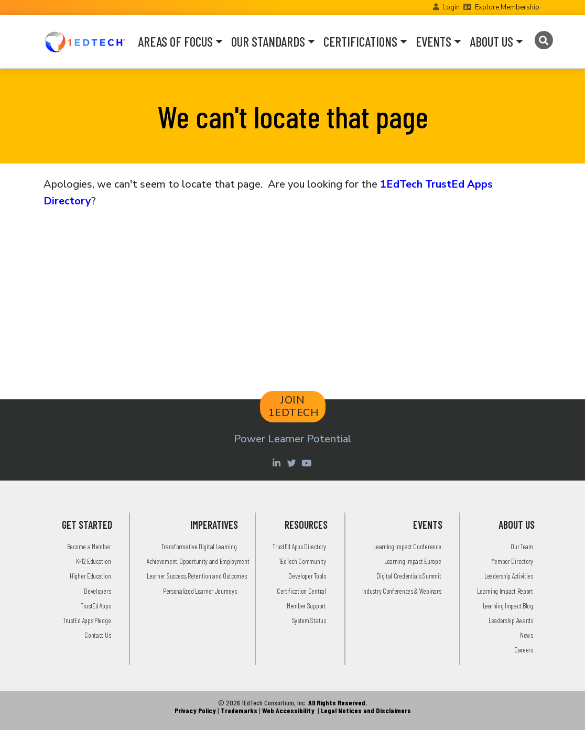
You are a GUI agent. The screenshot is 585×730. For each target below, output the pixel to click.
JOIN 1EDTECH (293, 406)
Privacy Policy (195, 710)
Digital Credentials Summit (408, 575)
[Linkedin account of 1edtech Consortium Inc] (277, 462)
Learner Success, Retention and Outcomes (196, 575)
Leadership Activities (508, 575)
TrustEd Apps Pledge (87, 620)
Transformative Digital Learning (199, 546)
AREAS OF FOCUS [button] (175, 41)
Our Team (522, 546)
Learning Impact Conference (407, 546)
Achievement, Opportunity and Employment (198, 561)
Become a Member (89, 546)
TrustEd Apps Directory (299, 546)
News (526, 634)
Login (451, 7)
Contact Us (97, 634)
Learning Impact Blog (508, 605)
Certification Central (301, 590)
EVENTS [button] (433, 41)
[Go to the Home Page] (85, 42)
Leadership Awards (511, 620)
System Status (309, 620)
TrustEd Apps (96, 605)
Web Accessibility (288, 710)
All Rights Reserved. (337, 702)
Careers (523, 649)
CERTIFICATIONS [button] (360, 41)
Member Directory (512, 561)
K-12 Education (93, 561)
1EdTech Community (302, 561)
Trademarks (239, 710)
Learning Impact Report (505, 590)
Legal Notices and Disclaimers (366, 710)
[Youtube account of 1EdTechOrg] (307, 462)
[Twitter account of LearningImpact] (292, 462)
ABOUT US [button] (491, 41)
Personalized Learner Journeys (199, 590)
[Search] (543, 40)
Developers (97, 590)
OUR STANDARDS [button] (268, 41)
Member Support (306, 605)
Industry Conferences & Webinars (401, 590)
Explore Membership (507, 7)
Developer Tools (307, 575)
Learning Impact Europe (412, 561)
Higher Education (90, 575)
